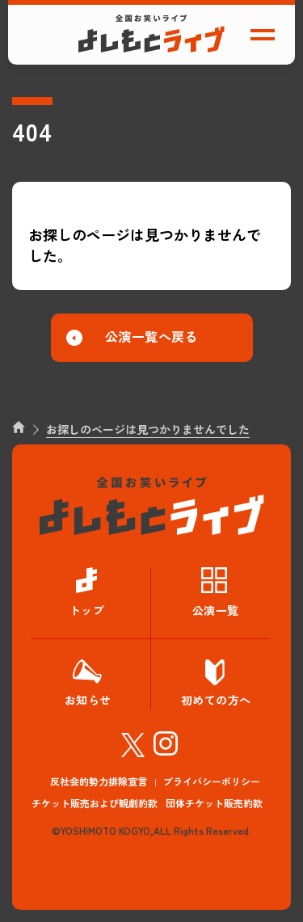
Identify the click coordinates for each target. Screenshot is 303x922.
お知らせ (88, 700)
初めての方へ (216, 700)
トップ (87, 610)
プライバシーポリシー (211, 781)
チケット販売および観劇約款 (95, 803)
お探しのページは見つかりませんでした (148, 429)
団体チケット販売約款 (214, 803)
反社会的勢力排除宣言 (98, 781)
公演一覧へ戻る (151, 336)
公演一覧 (215, 610)
